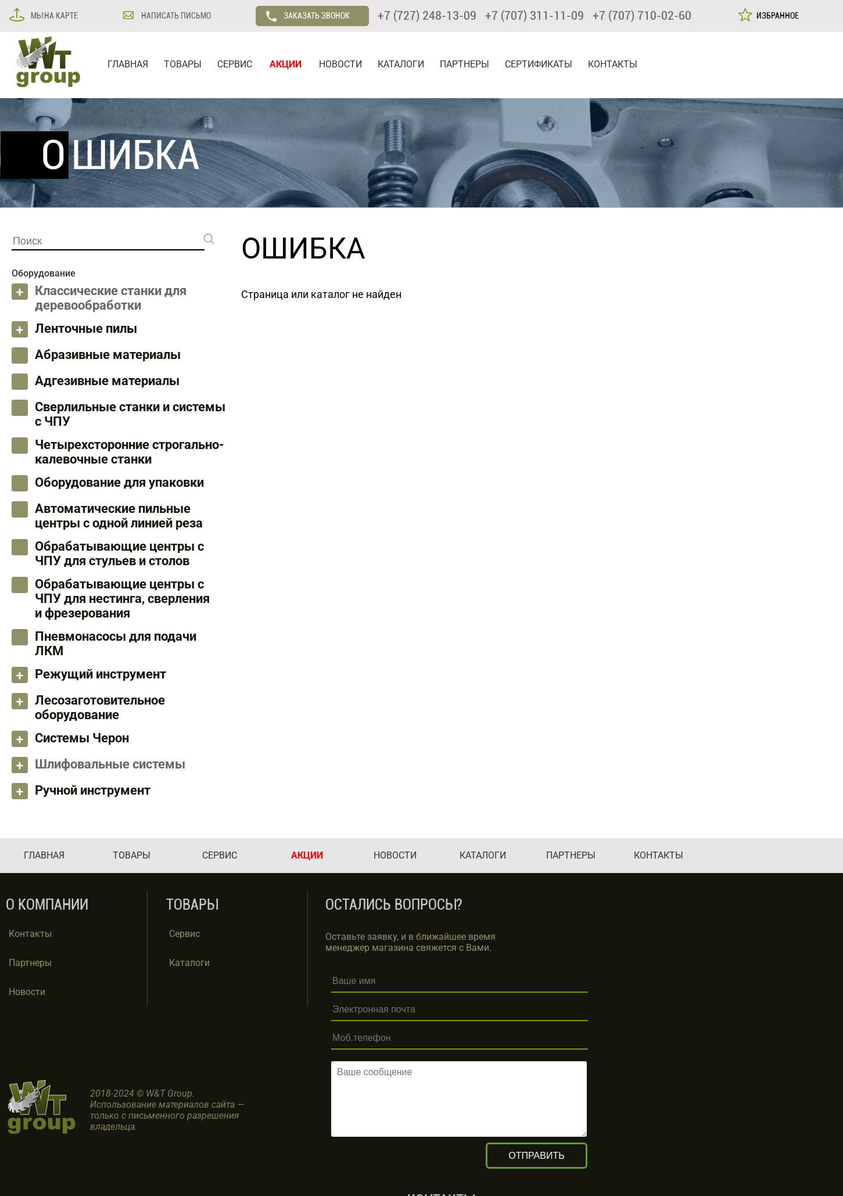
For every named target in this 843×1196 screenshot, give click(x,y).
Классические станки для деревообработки (110, 298)
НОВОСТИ (340, 64)
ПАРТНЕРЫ (464, 64)
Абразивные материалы (108, 354)
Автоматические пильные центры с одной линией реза (119, 515)
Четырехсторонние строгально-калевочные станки (129, 451)
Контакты (30, 933)
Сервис (184, 933)
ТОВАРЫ (183, 64)
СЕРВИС (234, 64)
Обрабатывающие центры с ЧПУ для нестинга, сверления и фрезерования (122, 598)
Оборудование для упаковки (119, 482)
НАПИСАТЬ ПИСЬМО (175, 15)
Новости (27, 991)
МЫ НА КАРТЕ (53, 15)
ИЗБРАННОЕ (776, 15)
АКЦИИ (286, 64)
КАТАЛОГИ (401, 64)
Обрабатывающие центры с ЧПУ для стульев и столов (119, 553)
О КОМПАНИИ (47, 904)
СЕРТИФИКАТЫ (538, 64)
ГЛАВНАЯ (127, 64)
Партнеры (30, 962)
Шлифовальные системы (110, 764)
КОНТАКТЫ (612, 64)
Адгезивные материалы (107, 380)
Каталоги (189, 962)
